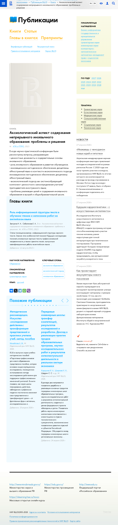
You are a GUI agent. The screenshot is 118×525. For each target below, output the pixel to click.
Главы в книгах (24, 37)
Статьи (30, 31)
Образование (15, 264)
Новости (82, 139)
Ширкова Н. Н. (61, 370)
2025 (83, 82)
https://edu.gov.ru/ (53, 484)
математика (86, 54)
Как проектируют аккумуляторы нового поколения (89, 275)
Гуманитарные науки (93, 109)
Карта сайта (75, 521)
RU (91, 3)
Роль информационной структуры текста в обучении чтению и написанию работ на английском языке (34, 216)
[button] (22, 305)
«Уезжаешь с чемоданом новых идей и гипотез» (91, 151)
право (84, 58)
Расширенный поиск (45, 46)
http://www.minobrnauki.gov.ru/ (25, 484)
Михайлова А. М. (16, 343)
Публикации (38, 19)
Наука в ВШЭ (50, 51)
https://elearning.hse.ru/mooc (24, 497)
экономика (86, 61)
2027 (94, 78)
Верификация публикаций (21, 46)
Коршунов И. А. (47, 370)
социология (92, 58)
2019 (94, 85)
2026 (99, 78)
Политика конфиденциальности (23, 516)
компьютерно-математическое (88, 50)
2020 (88, 85)
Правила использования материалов (25, 51)
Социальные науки (92, 124)
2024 (88, 82)
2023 (94, 82)
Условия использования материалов (63, 512)
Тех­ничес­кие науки (92, 127)
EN (95, 3)
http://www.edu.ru (88, 484)
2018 (99, 85)
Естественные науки (93, 112)
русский (20, 282)
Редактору (107, 512)
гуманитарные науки (90, 42)
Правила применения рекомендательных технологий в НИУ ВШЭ (39, 521)
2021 (83, 85)
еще (83, 88)
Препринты (52, 37)
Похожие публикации (31, 300)
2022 (99, 82)
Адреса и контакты (37, 512)
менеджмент (98, 54)
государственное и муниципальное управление (90, 36)
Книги (15, 31)
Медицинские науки (93, 115)
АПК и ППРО (18, 146)
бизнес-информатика (90, 30)
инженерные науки (89, 45)
